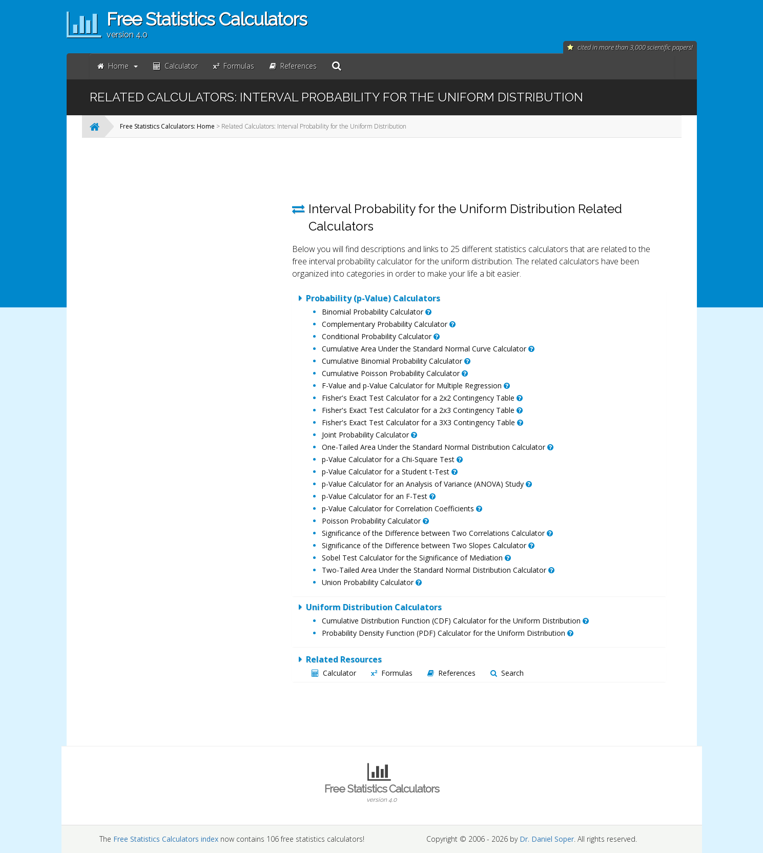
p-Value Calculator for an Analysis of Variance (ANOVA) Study (427, 484)
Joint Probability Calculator (369, 435)
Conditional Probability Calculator (381, 336)
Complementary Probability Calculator (389, 324)
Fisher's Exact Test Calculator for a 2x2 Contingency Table (422, 398)
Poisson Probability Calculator (375, 521)
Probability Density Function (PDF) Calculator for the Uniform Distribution (447, 633)
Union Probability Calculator (372, 582)
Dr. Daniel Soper (547, 839)
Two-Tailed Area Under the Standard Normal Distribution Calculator (438, 570)
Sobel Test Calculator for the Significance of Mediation (416, 558)
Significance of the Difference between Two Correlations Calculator (437, 533)
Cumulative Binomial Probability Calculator (396, 361)
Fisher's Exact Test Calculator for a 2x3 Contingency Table (422, 410)
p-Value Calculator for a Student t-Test (390, 471)
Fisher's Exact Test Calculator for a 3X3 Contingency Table (422, 422)
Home (117, 66)
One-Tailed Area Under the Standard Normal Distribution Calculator (437, 447)
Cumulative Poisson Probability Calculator (395, 373)
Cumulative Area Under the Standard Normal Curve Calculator (428, 348)
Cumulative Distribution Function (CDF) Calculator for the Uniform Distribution (455, 621)
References (451, 673)
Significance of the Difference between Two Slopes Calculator (428, 545)
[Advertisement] (200, 299)
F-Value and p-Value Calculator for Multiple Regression (416, 385)
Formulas (392, 673)
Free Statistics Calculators (382, 793)
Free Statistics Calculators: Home (167, 126)
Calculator (334, 673)
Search (507, 673)
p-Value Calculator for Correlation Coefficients (402, 508)
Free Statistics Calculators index (165, 839)
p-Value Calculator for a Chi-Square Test (392, 459)
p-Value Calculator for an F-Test (379, 496)
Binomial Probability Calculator (376, 312)
